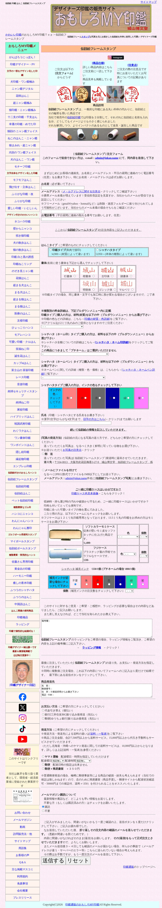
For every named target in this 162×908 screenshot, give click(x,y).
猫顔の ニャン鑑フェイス (22, 131)
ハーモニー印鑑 (22, 575)
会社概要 (22, 890)
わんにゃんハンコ (22, 520)
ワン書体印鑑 (22, 437)
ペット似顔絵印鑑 (22, 500)
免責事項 (22, 883)
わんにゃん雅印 (22, 528)
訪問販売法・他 (22, 834)
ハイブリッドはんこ (22, 416)
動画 (22, 826)
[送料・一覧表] (99, 739)
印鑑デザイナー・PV (22, 64)
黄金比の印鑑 (22, 568)
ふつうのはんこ (22, 597)
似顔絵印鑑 (22, 486)
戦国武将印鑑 (22, 423)
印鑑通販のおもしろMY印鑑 (82, 904)
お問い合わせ (22, 812)
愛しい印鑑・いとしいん (22, 208)
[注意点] (132, 65)
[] (23, 673)
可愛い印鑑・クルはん (22, 341)
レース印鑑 (22, 377)
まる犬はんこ (22, 292)
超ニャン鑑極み (22, 102)
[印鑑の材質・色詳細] (97, 318)
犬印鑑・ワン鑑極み (22, 81)
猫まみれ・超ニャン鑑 (22, 145)
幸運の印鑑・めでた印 (22, 124)
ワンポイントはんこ (22, 444)
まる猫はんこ (22, 306)
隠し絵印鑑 (22, 452)
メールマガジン (22, 819)
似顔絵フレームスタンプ (22, 479)
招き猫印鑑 (22, 235)
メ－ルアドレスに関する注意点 (81, 191)
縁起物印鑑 (22, 459)
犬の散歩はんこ (22, 242)
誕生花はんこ (22, 356)
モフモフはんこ (22, 179)
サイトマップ (148, 2)
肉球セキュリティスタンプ (22, 393)
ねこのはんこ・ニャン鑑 (22, 138)
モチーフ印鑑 (22, 166)
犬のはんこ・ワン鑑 (22, 159)
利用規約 (22, 876)
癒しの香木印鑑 (22, 582)
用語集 (22, 848)
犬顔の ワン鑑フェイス (22, 152)
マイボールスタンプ (22, 541)
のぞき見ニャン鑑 (22, 271)
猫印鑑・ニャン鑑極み (22, 110)
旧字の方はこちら (94, 419)
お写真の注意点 (72, 450)
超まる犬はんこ (22, 285)
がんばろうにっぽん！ (22, 57)
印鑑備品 (22, 617)
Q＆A (22, 862)
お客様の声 (22, 855)
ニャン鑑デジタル (22, 88)
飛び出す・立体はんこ (22, 187)
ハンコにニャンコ (22, 513)
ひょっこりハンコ (22, 327)
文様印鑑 (22, 320)
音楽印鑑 (22, 384)
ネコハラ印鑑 (22, 221)
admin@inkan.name (106, 158)
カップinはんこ (22, 363)
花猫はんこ (22, 278)
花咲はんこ (22, 95)
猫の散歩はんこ (22, 249)
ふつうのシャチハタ (22, 590)
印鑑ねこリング (22, 264)
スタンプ (86, 37)
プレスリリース (22, 897)
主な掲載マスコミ (22, 869)
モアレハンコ (22, 334)
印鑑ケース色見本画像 (84, 493)
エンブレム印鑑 (22, 466)
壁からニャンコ (22, 228)
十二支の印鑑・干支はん (22, 117)
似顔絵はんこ (22, 493)
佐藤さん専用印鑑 (22, 561)
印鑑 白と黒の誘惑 (22, 256)
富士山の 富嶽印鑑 (22, 370)
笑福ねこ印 (22, 348)
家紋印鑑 (22, 409)
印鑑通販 (128, 872)
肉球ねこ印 (22, 402)
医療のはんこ (22, 313)
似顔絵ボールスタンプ (22, 548)
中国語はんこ (22, 604)
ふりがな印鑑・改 (22, 194)
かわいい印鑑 (13, 34)
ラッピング (22, 624)
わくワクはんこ (22, 430)
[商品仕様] (98, 63)
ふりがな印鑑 (22, 201)
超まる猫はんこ (22, 299)
